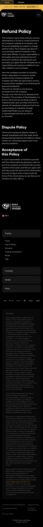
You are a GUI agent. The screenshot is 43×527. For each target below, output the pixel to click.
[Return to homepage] (11, 206)
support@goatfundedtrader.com (18, 482)
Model (7, 255)
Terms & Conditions (32, 509)
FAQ (6, 259)
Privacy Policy (8, 514)
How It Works (10, 244)
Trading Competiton (13, 252)
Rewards (8, 248)
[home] (7, 14)
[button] (38, 15)
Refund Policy (33, 505)
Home (7, 241)
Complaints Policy (9, 508)
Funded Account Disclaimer (13, 505)
